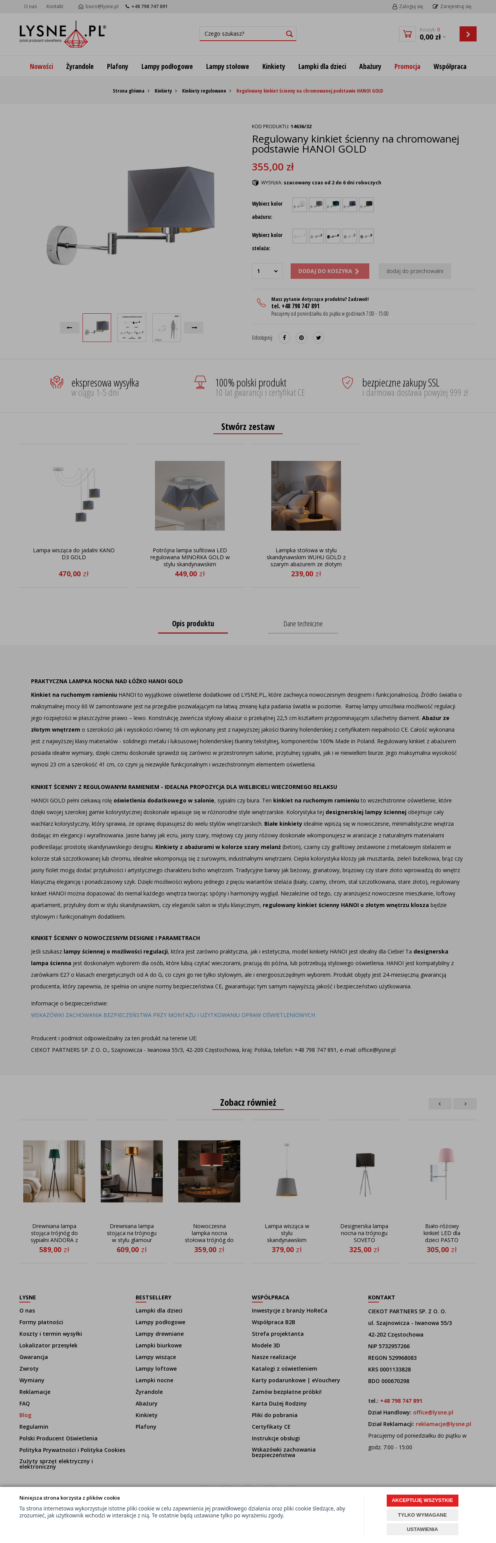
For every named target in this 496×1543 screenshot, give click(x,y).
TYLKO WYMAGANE (422, 1515)
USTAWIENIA (422, 1529)
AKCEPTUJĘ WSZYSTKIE (422, 1500)
